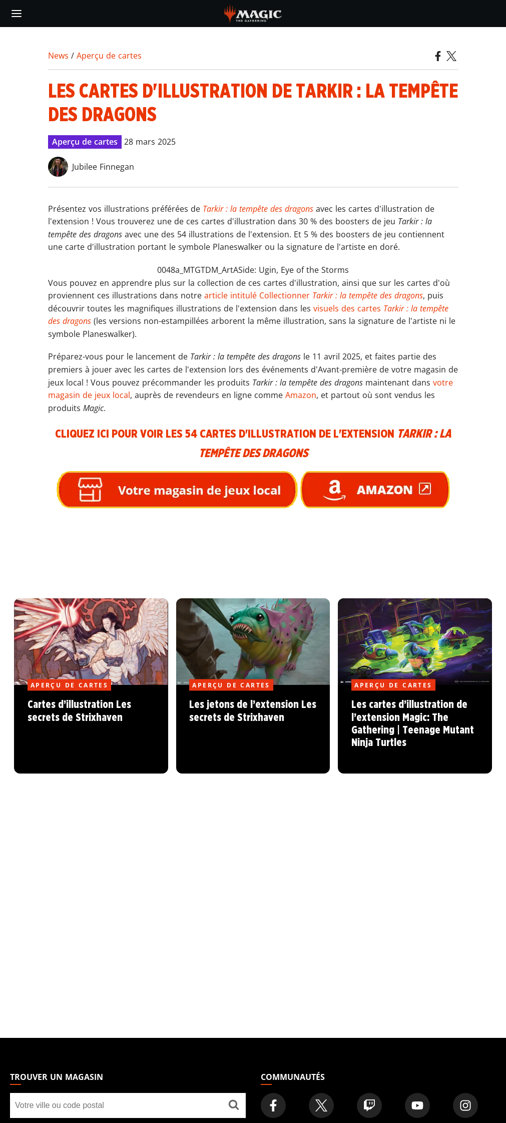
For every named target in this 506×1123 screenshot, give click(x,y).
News (58, 55)
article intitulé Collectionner (313, 295)
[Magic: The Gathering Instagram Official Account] (465, 1105)
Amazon (300, 395)
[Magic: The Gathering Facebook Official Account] (273, 1105)
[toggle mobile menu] (17, 13)
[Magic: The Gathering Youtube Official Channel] (417, 1105)
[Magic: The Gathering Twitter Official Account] (321, 1105)
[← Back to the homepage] (253, 12)
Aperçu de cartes (109, 55)
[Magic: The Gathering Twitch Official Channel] (369, 1105)
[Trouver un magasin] (233, 1105)
